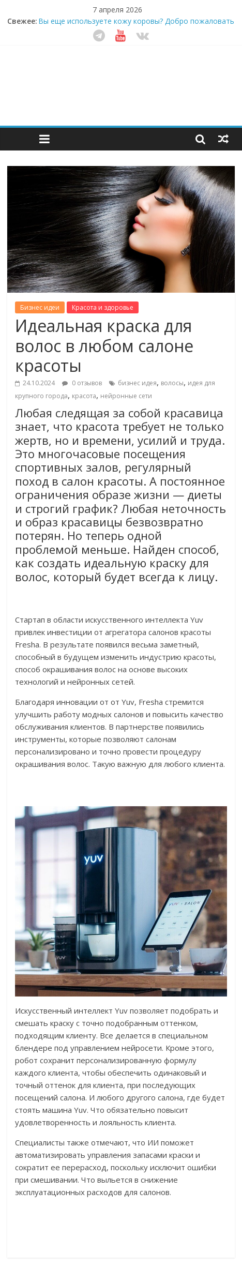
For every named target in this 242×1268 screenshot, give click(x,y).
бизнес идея (137, 383)
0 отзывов (82, 383)
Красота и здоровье (102, 307)
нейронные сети (126, 395)
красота (84, 395)
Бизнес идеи (39, 307)
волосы (172, 383)
